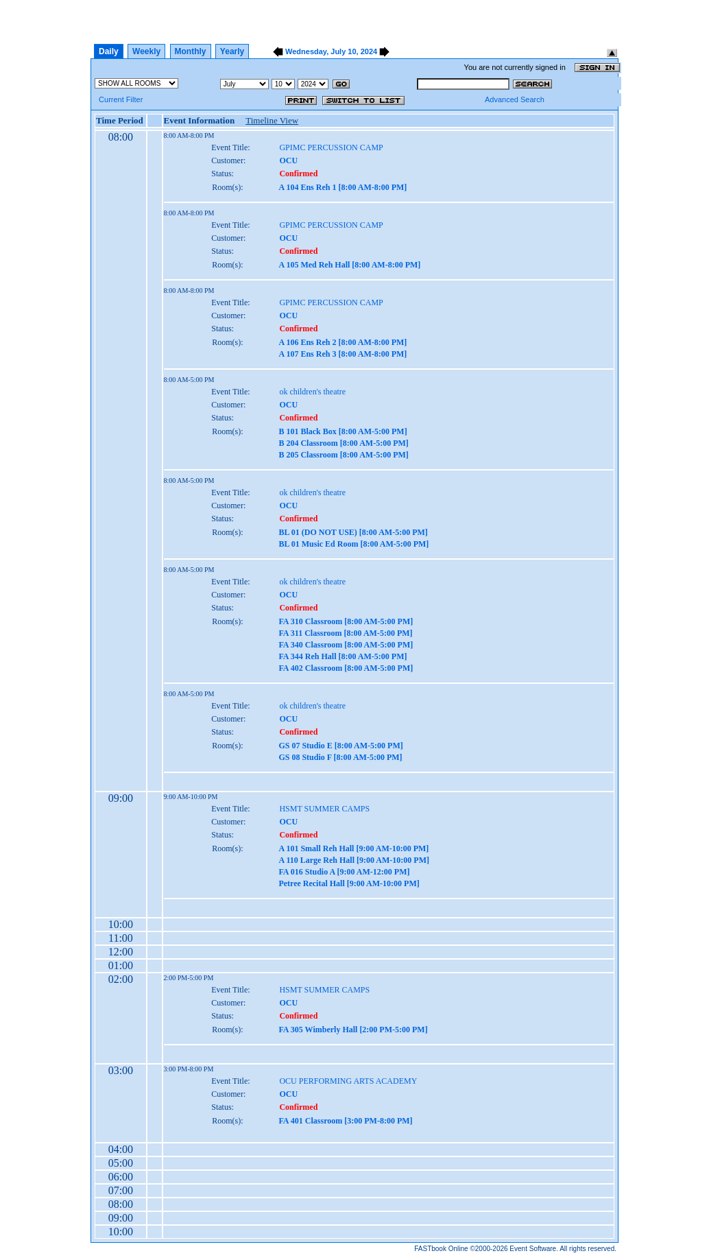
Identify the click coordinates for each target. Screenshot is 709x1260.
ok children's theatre (312, 391)
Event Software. (533, 1248)
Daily (109, 51)
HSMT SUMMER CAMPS (324, 808)
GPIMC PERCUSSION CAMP (331, 147)
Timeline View (271, 120)
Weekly (146, 51)
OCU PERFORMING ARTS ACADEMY (348, 1081)
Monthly (190, 51)
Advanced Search (514, 99)
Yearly (232, 51)
